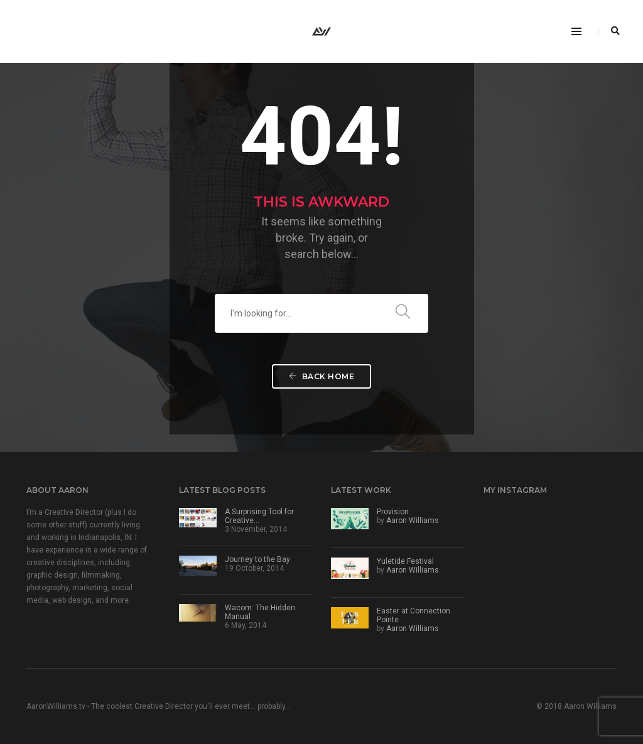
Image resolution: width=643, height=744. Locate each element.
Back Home (322, 376)
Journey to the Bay (257, 559)
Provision (393, 511)
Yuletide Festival (405, 561)
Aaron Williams (412, 520)
